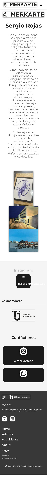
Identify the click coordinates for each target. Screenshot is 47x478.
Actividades (10, 439)
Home (6, 428)
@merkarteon (23, 361)
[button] (41, 5)
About (6, 445)
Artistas (7, 434)
